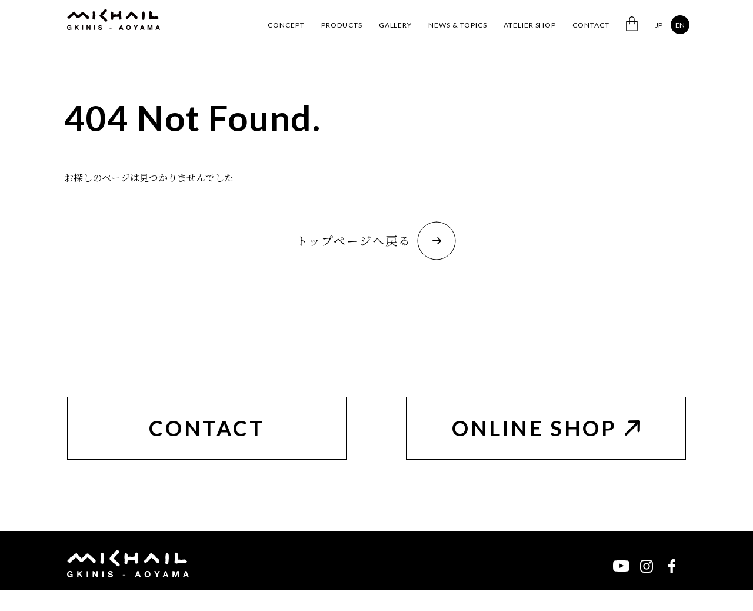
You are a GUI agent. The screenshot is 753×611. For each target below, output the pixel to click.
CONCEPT (286, 25)
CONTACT (590, 25)
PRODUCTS (341, 25)
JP (658, 25)
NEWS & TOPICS (457, 25)
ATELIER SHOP (530, 25)
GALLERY (395, 25)
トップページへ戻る (376, 240)
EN (680, 25)
